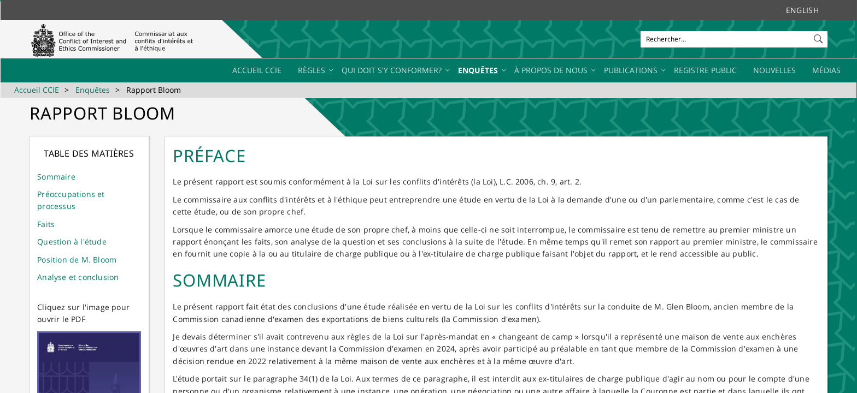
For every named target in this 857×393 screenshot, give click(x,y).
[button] (819, 36)
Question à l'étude (72, 241)
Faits (46, 224)
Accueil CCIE (36, 90)
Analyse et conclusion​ (78, 277)
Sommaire (56, 176)
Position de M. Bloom (76, 259)
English (802, 10)
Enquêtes (92, 90)
